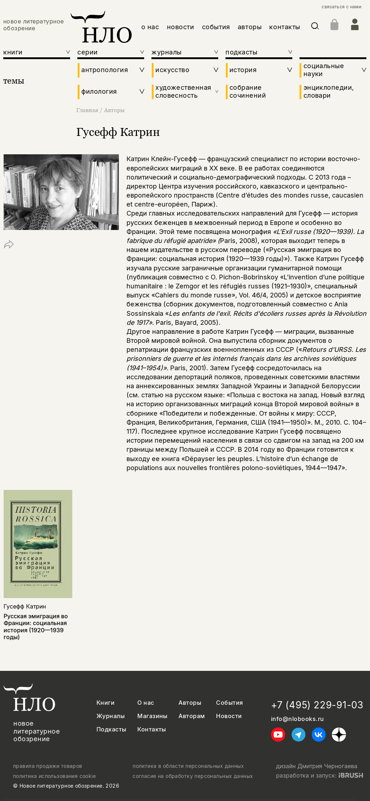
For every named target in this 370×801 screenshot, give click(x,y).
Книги (105, 702)
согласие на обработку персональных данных (193, 776)
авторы (250, 27)
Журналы (110, 716)
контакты (284, 27)
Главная (88, 110)
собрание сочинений (247, 91)
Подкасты (111, 729)
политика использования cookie (54, 776)
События (229, 702)
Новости (229, 716)
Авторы (114, 110)
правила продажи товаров (47, 766)
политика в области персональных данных (188, 766)
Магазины (152, 716)
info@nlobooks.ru (297, 719)
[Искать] (315, 27)
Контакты (151, 729)
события (216, 27)
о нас (150, 27)
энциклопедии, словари (329, 91)
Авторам (191, 716)
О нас (145, 702)
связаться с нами (341, 6)
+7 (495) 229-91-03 (317, 705)
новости (180, 27)
